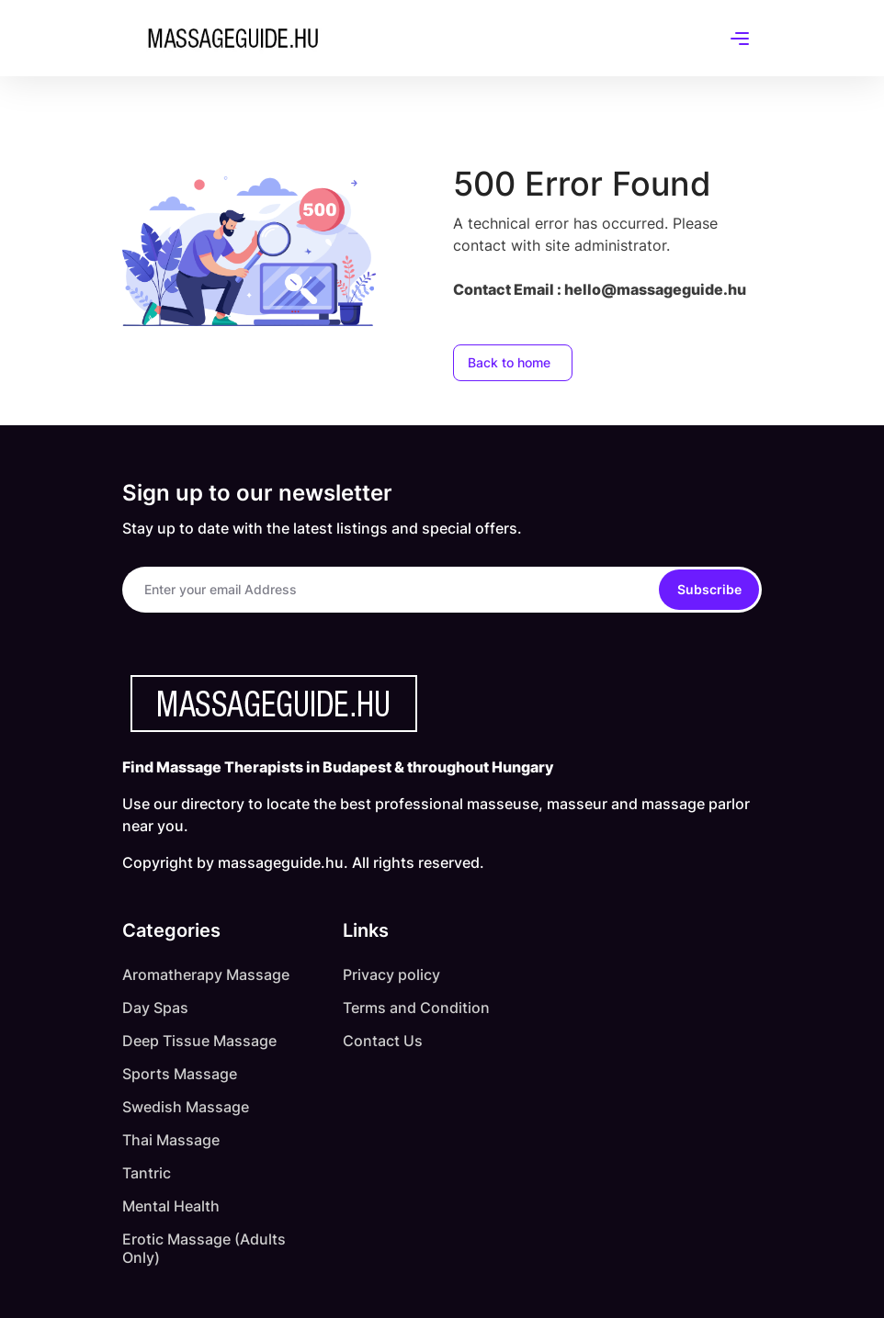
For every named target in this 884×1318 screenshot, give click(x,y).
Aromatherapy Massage (205, 974)
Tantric (146, 1173)
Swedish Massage (185, 1107)
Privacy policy (391, 974)
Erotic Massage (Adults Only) (204, 1248)
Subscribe (709, 589)
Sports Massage (179, 1074)
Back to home (509, 362)
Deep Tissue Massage (199, 1040)
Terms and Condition (416, 1007)
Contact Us (383, 1040)
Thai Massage (171, 1140)
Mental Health (171, 1206)
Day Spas (155, 1007)
